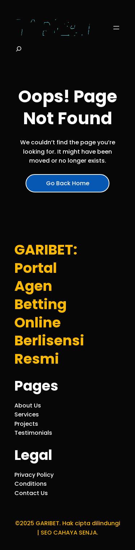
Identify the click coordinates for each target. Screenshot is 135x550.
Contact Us (31, 493)
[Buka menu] (116, 27)
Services (26, 414)
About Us (27, 405)
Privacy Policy (34, 475)
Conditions (30, 484)
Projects (26, 424)
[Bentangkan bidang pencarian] (18, 51)
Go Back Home (67, 183)
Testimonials (33, 433)
